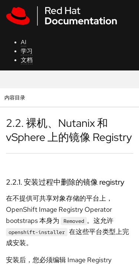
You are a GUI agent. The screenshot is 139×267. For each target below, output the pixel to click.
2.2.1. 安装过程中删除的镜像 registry (65, 182)
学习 (27, 51)
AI (23, 42)
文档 (27, 60)
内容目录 (14, 97)
